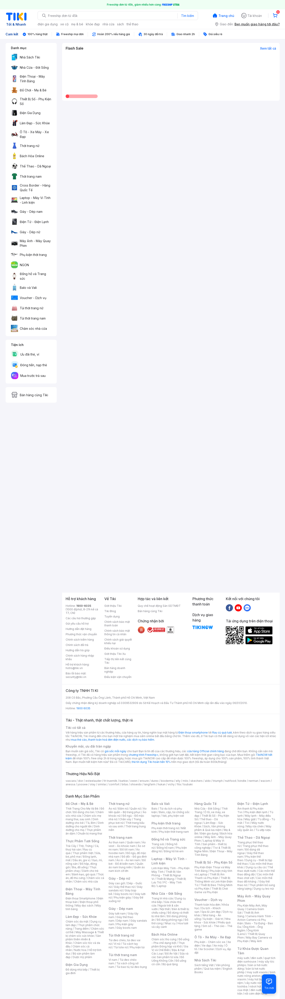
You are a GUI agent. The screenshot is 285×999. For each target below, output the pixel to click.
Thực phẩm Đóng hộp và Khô (168, 944)
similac (102, 784)
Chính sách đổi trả (77, 645)
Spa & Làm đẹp (211, 911)
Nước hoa (80, 950)
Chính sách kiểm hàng (80, 639)
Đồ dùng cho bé (83, 812)
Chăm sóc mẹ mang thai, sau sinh (83, 817)
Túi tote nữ (121, 947)
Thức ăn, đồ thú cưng (85, 876)
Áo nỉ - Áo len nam (128, 860)
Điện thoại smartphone (193, 732)
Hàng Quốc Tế (205, 804)
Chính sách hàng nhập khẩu (80, 657)
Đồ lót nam (127, 849)
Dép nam (122, 920)
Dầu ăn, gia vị (81, 860)
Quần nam (133, 842)
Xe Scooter (206, 949)
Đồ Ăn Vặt (171, 953)
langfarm (150, 784)
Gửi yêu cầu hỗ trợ (77, 623)
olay (92, 784)
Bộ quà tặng (170, 964)
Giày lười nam (117, 913)
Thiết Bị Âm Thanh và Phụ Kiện (209, 876)
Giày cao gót (117, 883)
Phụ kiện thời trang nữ (165, 828)
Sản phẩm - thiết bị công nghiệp (210, 845)
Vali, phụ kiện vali (173, 815)
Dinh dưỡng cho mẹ (83, 828)
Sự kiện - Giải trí (213, 919)
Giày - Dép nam (121, 909)
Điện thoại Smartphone (80, 898)
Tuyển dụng (112, 616)
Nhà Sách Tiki (205, 960)
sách (120, 24)
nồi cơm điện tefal (256, 993)
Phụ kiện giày (122, 897)
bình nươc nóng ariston (256, 974)
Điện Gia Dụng (77, 965)
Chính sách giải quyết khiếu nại (118, 641)
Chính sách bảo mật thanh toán (117, 623)
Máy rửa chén (255, 826)
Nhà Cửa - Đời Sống (167, 893)
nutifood (230, 780)
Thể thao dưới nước (255, 869)
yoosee (82, 784)
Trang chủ (226, 16)
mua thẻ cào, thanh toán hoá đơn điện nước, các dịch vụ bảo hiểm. (113, 739)
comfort (114, 784)
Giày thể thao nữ (124, 886)
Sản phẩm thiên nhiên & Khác (83, 939)
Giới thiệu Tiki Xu (115, 653)
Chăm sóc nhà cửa (86, 881)
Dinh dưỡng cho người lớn (85, 824)
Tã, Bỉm (91, 822)
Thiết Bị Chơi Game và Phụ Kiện (211, 890)
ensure (144, 780)
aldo (208, 780)
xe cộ (64, 24)
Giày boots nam (126, 927)
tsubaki (188, 784)
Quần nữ (135, 808)
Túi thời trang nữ (121, 935)
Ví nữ (117, 943)
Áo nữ (112, 808)
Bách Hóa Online (165, 934)
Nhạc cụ (170, 923)
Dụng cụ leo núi (264, 888)
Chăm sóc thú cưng (164, 939)
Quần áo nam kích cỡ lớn (127, 869)
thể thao (132, 24)
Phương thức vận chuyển (81, 634)
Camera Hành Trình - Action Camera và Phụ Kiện (255, 920)
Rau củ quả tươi (222, 732)
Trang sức (158, 844)
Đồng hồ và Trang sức (168, 839)
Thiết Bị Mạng (165, 878)
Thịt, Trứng (86, 846)
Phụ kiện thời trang (166, 823)
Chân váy (125, 819)
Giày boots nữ (123, 894)
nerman (253, 780)
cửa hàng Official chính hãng (205, 751)
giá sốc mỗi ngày (115, 751)
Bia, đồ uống (80, 867)
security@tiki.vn (76, 677)
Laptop (161, 886)
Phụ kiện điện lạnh (256, 812)
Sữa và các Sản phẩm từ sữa (170, 955)
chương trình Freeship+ (143, 754)
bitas (125, 784)
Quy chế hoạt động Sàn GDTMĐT (159, 605)
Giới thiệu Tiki (113, 605)
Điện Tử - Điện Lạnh (252, 804)
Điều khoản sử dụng (117, 648)
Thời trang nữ (119, 804)
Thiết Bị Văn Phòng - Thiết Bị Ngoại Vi (166, 875)
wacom (265, 780)
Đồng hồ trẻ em (174, 851)
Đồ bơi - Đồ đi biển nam (127, 861)
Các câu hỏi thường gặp (81, 618)
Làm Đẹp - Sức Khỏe (81, 917)
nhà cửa (108, 24)
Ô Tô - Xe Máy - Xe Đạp (212, 937)
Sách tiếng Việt (204, 965)
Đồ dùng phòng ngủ (169, 919)
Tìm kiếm (187, 16)
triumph (218, 780)
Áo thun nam (117, 842)
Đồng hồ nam (165, 847)
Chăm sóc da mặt (77, 921)
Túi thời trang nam (123, 955)
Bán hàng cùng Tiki (150, 611)
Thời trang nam (120, 837)
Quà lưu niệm (212, 968)
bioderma (167, 780)
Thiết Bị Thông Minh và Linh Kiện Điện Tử (213, 881)
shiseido (136, 784)
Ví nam (113, 959)
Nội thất (165, 909)
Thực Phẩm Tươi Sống (82, 841)
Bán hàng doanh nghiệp (114, 669)
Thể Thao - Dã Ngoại (253, 837)
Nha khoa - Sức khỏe (212, 920)
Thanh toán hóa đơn (207, 904)
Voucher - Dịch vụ (208, 900)
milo (185, 780)
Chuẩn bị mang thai (89, 833)
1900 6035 (83, 708)
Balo (154, 808)
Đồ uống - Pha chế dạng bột (170, 941)
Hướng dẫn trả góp (78, 650)
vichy (171, 784)
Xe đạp (206, 945)
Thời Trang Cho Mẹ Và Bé (82, 808)
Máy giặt (250, 819)
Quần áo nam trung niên (126, 865)
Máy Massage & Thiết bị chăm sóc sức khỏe (85, 934)
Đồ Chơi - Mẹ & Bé (79, 804)
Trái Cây (71, 846)
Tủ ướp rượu (263, 830)
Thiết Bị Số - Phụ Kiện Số (213, 862)
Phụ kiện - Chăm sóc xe (209, 942)
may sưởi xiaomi (257, 972)
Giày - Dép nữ (119, 878)
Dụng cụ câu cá (256, 867)
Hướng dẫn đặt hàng (78, 629)
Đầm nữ (123, 808)
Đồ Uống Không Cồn (168, 958)
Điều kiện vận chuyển (117, 677)
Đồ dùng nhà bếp (77, 969)
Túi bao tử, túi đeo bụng (131, 967)
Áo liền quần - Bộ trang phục (128, 810)
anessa (70, 784)
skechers (196, 780)
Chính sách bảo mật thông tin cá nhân (117, 632)
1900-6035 (83, 605)
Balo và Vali (161, 804)
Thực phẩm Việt (83, 853)
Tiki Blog (110, 611)
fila (179, 784)
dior (80, 780)
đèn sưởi (256, 958)
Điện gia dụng (209, 833)
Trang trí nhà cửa (162, 898)
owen (133, 780)
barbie (123, 780)
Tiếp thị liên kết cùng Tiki (117, 660)
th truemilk (110, 780)
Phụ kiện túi (137, 947)
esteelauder (93, 780)
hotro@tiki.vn (74, 668)
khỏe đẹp (93, 24)
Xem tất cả (268, 48)
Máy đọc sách (84, 905)
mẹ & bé (77, 24)
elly (178, 780)
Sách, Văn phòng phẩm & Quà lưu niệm (209, 828)
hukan (162, 784)
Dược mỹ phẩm (82, 957)
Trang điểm (81, 928)
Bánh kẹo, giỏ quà (83, 874)
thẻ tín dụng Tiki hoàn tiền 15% (151, 762)
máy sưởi (243, 958)
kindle (242, 780)
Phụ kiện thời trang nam (174, 831)
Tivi (247, 822)
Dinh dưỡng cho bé (82, 821)
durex (155, 780)
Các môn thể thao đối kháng (254, 879)
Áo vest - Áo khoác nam (127, 844)
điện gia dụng (48, 24)
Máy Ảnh (256, 941)
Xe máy (218, 945)
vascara (71, 780)
